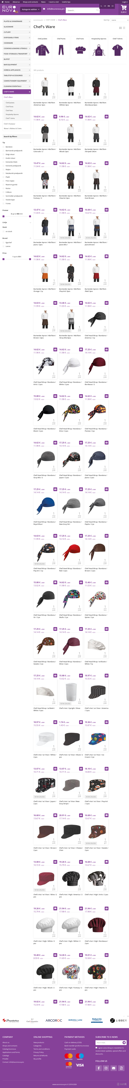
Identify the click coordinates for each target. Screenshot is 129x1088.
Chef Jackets (10, 103)
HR (105, 6)
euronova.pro (38, 20)
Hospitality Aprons (12, 114)
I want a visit (54, 2)
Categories (37, 1046)
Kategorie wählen (30, 9)
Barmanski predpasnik (14, 150)
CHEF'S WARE (9, 92)
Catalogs (6, 1055)
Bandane (9, 147)
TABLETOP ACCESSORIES (13, 75)
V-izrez (8, 203)
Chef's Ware (8, 97)
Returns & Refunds (40, 1055)
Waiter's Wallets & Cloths (13, 128)
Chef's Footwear (9, 124)
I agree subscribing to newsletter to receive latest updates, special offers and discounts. (110, 1051)
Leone (8, 246)
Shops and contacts (30, 2)
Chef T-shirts (10, 118)
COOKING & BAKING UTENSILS (15, 48)
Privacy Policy (39, 1052)
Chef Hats (9, 110)
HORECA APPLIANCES (12, 70)
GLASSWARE (8, 27)
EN (109, 6)
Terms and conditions (42, 1049)
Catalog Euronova (9, 1049)
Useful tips (66, 2)
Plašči (8, 177)
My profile (37, 1059)
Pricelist (5, 1059)
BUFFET (7, 59)
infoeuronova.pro (56, 9)
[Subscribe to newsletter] (124, 1042)
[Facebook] (98, 1068)
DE (113, 6)
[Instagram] (106, 1068)
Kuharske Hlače (11, 162)
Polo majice (10, 181)
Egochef (9, 242)
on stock (9, 231)
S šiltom (9, 192)
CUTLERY (7, 32)
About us (16, 2)
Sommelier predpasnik (14, 196)
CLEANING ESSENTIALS (12, 86)
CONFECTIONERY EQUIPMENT (15, 81)
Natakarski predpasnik (14, 173)
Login (125, 2)
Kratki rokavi (10, 158)
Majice (8, 169)
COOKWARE (8, 43)
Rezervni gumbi (11, 184)
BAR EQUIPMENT (10, 64)
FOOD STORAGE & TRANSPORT (15, 54)
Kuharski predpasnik (13, 166)
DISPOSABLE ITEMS (11, 37)
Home (7, 2)
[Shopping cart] (123, 9)
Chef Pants (9, 107)
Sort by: (107, 20)
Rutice (8, 188)
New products (39, 1042)
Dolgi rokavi (10, 154)
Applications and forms (11, 1052)
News (43, 2)
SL (101, 6)
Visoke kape (10, 200)
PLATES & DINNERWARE (13, 21)
